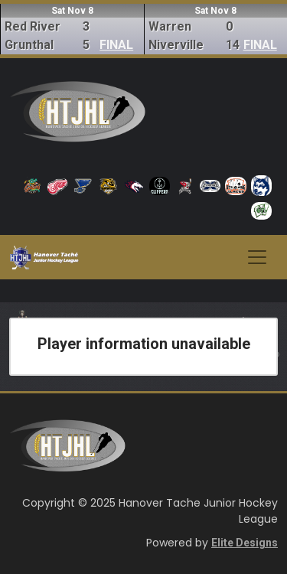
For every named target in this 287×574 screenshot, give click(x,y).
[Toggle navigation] (257, 257)
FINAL (116, 45)
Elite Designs (244, 542)
